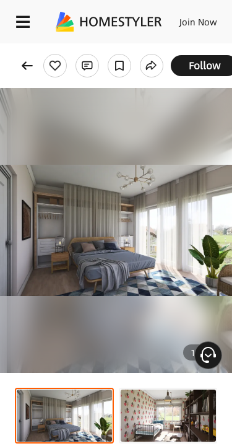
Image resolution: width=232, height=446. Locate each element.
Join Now (198, 21)
